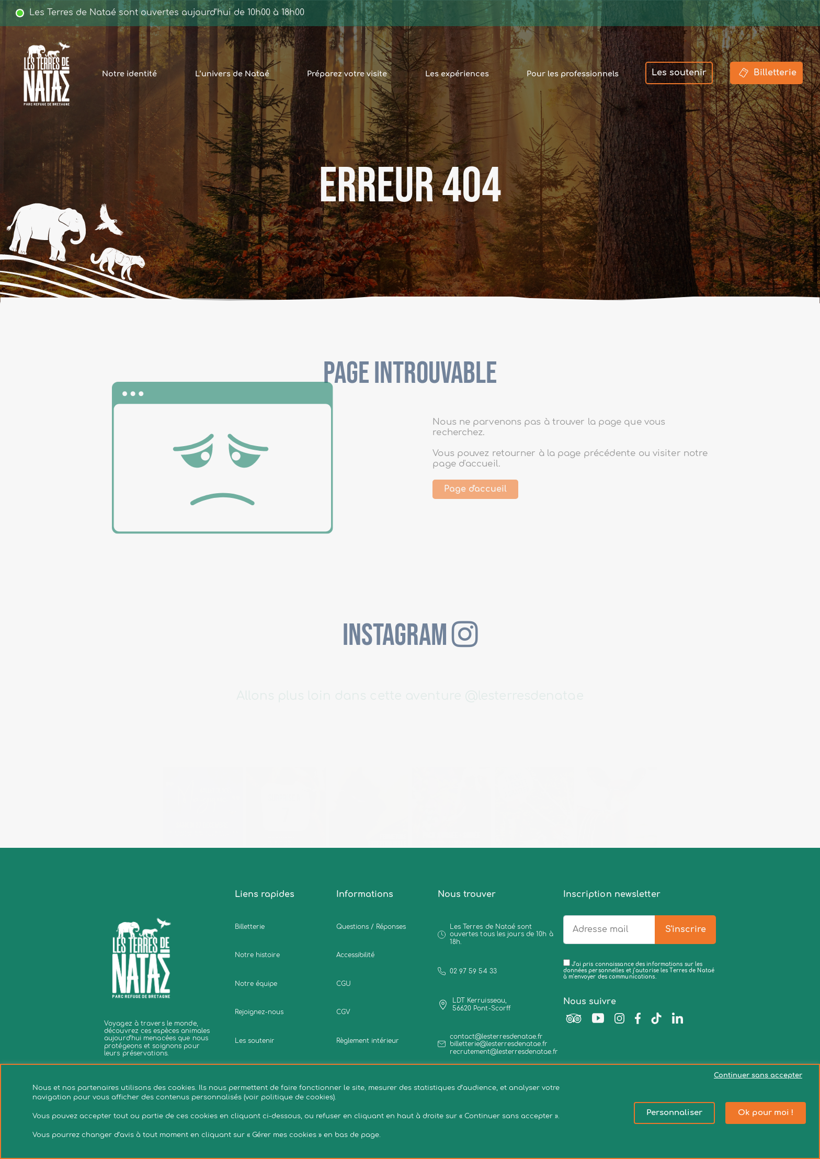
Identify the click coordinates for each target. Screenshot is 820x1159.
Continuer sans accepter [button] (758, 1075)
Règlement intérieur (367, 1040)
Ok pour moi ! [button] (765, 1112)
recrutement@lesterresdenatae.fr (504, 1051)
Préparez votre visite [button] (347, 74)
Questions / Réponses (371, 926)
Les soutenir (679, 72)
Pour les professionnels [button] (573, 74)
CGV (343, 1012)
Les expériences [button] (457, 74)
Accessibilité (355, 955)
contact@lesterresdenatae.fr (496, 1036)
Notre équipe (256, 983)
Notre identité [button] (129, 74)
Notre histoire (257, 955)
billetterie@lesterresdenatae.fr (499, 1044)
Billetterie (766, 73)
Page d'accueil (492, 489)
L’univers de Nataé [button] (232, 74)
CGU (343, 983)
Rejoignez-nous (259, 1012)
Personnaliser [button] (674, 1112)
